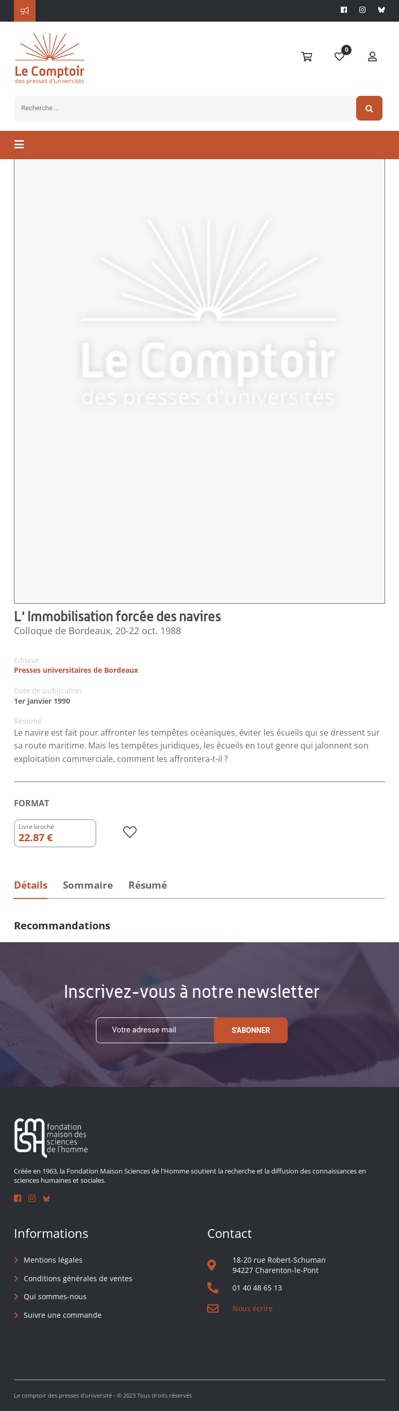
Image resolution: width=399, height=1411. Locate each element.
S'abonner (250, 1030)
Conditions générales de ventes (78, 1278)
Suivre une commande (63, 1315)
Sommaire (88, 885)
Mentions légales (53, 1260)
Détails (30, 885)
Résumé (147, 885)
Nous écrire (252, 1308)
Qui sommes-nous (55, 1296)
